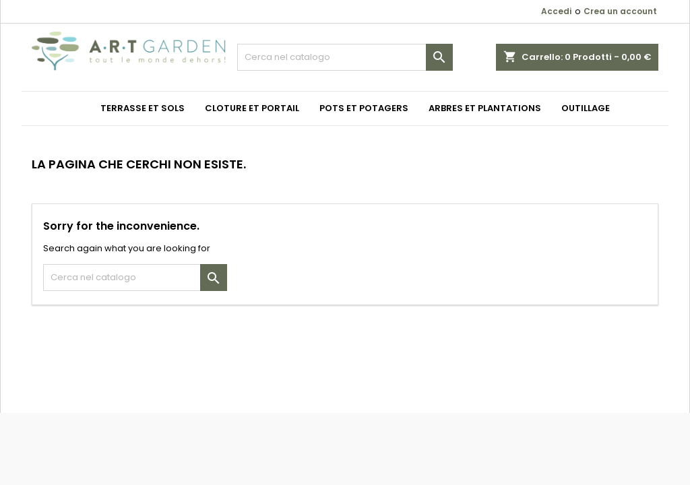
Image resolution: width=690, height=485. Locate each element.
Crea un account (620, 11)
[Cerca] (345, 57)
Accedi (556, 11)
